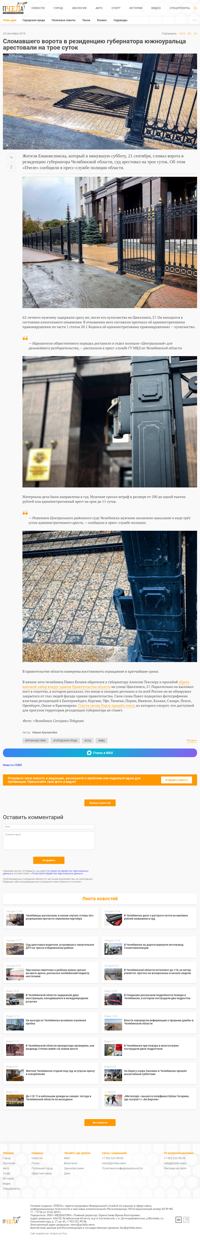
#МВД (101, 740)
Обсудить (192, 740)
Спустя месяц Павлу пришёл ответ (106, 705)
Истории (135, 8)
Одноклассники (74, 1168)
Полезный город (42, 1168)
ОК (195, 33)
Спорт (116, 8)
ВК (189, 33)
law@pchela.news (131, 1227)
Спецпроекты (180, 8)
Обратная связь (42, 1173)
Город (58, 8)
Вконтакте (70, 1163)
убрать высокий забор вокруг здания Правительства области (105, 684)
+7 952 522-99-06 (112, 1158)
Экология (79, 8)
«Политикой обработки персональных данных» (57, 873)
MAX (182, 33)
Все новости (100, 1122)
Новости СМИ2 (12, 765)
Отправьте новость (176, 779)
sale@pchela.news (175, 1163)
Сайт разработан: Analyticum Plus (48, 1233)
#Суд (88, 740)
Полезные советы (64, 20)
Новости (38, 8)
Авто (99, 8)
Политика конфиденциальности (122, 1168)
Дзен (67, 1173)
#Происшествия (35, 740)
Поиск (35, 1163)
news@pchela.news (114, 1163)
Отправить (49, 860)
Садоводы (121, 20)
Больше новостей (100, 802)
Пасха (86, 20)
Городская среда (34, 20)
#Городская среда (65, 740)
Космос (102, 20)
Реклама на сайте (175, 1168)
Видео (156, 8)
